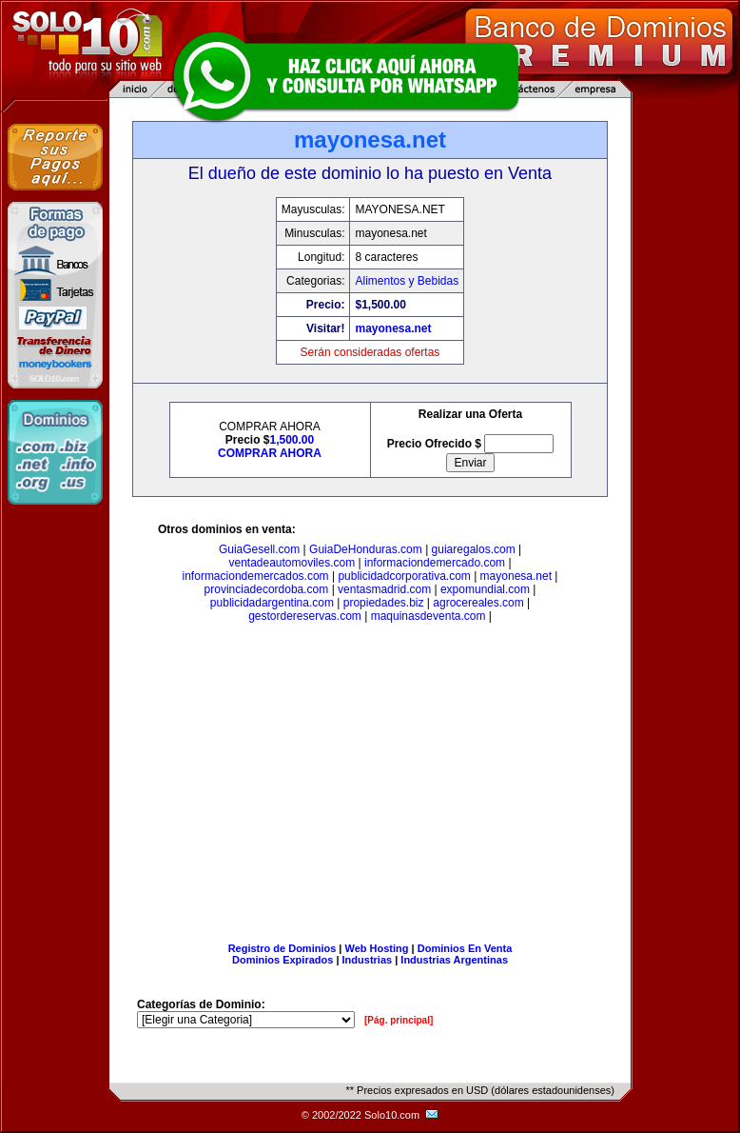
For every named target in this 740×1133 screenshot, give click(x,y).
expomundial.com (485, 589)
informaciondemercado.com (434, 562)
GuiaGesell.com (259, 549)
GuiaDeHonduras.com (365, 549)
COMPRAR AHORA (269, 453)
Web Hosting (377, 948)
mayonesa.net (393, 328)
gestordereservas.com (304, 616)
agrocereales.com (478, 602)
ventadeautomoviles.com (291, 562)
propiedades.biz (383, 602)
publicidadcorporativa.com (404, 576)
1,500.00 (291, 440)
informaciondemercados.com (256, 576)
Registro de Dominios (282, 948)
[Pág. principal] (398, 1020)
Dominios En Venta (465, 948)
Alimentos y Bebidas (406, 281)
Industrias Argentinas (454, 959)
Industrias (367, 959)
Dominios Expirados (282, 959)
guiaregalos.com (474, 549)
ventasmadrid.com (384, 589)
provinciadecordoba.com (266, 589)
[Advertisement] (370, 786)
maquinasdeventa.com (428, 616)
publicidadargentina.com (272, 602)
